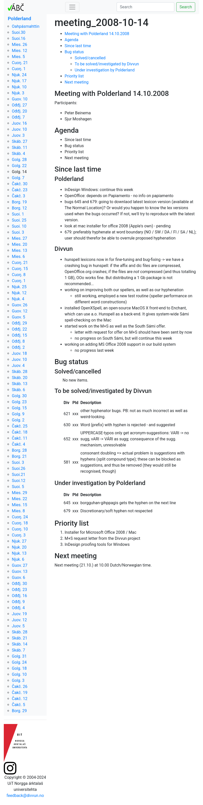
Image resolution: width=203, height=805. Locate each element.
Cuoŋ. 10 (20, 529)
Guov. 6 (18, 577)
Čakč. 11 (19, 438)
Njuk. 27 (19, 541)
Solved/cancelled (90, 58)
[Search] (145, 7)
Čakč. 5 (18, 704)
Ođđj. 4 (18, 607)
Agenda (71, 39)
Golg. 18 (19, 668)
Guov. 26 (19, 305)
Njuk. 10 (19, 87)
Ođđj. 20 (19, 111)
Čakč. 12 (19, 698)
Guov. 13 (19, 571)
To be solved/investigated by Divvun (107, 64)
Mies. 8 (18, 510)
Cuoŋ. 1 (19, 68)
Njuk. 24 (19, 74)
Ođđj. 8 (18, 341)
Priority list (74, 76)
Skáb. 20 (19, 377)
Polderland (19, 18)
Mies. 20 (19, 244)
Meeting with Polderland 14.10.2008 (97, 33)
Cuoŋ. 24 (20, 517)
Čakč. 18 (19, 432)
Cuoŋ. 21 (20, 62)
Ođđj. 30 (19, 583)
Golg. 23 (19, 401)
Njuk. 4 (18, 299)
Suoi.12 (18, 480)
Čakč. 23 (19, 189)
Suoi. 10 (19, 226)
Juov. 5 (18, 626)
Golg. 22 (19, 165)
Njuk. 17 (19, 80)
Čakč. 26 (19, 686)
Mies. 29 (19, 492)
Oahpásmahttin (25, 26)
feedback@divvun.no (25, 795)
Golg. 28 (19, 159)
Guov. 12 (19, 311)
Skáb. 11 (19, 147)
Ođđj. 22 (19, 329)
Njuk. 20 (19, 547)
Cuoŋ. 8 (19, 274)
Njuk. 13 (19, 553)
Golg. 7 (18, 177)
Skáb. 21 (19, 638)
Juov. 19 (19, 613)
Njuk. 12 (19, 292)
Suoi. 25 (19, 220)
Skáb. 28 (19, 371)
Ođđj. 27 (19, 105)
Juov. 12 (19, 620)
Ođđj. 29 (19, 323)
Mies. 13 (19, 250)
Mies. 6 (18, 256)
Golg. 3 (18, 680)
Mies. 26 (19, 44)
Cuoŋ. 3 (19, 535)
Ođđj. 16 (19, 595)
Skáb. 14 (19, 644)
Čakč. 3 (18, 196)
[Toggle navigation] (72, 7)
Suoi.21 (18, 474)
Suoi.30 (18, 32)
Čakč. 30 (19, 183)
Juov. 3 (18, 135)
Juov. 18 (19, 353)
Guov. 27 (19, 565)
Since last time (78, 45)
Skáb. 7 (18, 650)
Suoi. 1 (18, 214)
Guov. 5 (18, 317)
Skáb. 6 (18, 389)
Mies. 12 (19, 50)
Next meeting (77, 82)
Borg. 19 (19, 202)
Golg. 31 (19, 656)
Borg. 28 (19, 450)
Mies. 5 (18, 56)
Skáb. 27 (19, 141)
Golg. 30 (19, 395)
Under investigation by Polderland (105, 70)
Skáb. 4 (18, 153)
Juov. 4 (18, 365)
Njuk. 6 (18, 559)
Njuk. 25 (19, 286)
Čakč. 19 (19, 692)
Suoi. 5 (18, 486)
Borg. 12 (19, 208)
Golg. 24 (19, 662)
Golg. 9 (18, 414)
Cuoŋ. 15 (20, 268)
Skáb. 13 (19, 383)
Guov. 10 (19, 99)
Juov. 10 (19, 129)
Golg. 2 (18, 420)
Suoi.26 (18, 468)
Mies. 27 (19, 238)
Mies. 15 (19, 504)
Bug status (74, 51)
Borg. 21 (19, 456)
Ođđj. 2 (18, 347)
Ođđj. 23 (19, 589)
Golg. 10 (19, 674)
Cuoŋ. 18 (20, 523)
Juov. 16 (19, 123)
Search (186, 7)
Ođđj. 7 (18, 117)
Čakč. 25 (19, 426)
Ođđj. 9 (18, 601)
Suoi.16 (18, 38)
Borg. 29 (19, 710)
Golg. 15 (19, 408)
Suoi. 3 (18, 232)
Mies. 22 (19, 498)
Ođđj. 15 (19, 335)
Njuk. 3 (18, 93)
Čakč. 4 (18, 444)
